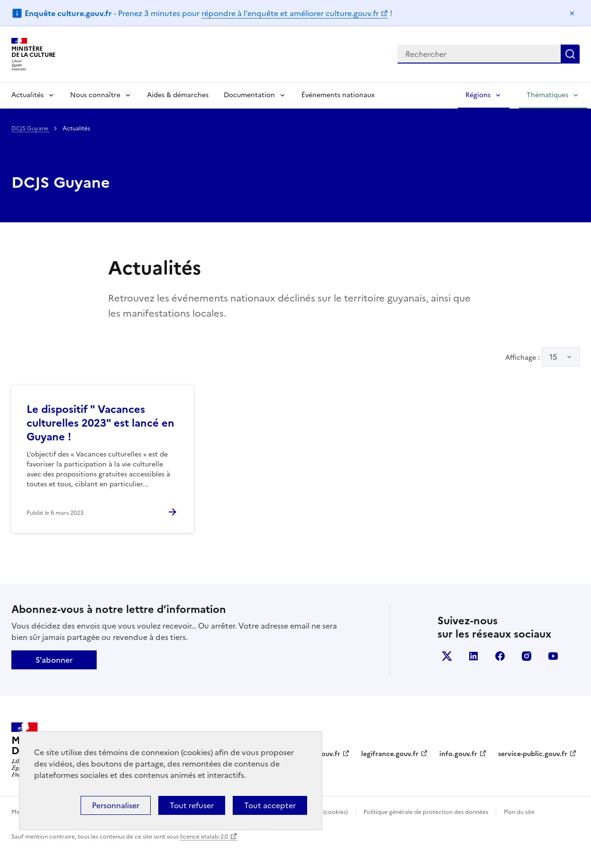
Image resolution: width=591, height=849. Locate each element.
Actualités (27, 95)
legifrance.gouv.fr (389, 754)
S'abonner (54, 660)
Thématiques (547, 95)
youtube (553, 656)
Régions (478, 95)
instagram (526, 656)
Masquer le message (572, 13)
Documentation (249, 95)
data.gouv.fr (320, 754)
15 (553, 357)
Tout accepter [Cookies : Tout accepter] (270, 805)
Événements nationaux (337, 95)
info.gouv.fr (458, 754)
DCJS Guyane (30, 128)
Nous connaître (95, 95)
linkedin (473, 656)
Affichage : (542, 356)
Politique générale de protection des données (426, 812)
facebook (500, 656)
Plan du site (519, 812)
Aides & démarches (178, 95)
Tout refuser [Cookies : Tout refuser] (192, 805)
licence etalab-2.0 (204, 836)
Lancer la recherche (570, 54)
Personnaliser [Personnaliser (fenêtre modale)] (115, 805)
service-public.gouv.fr (532, 754)
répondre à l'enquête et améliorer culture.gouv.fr (290, 13)
